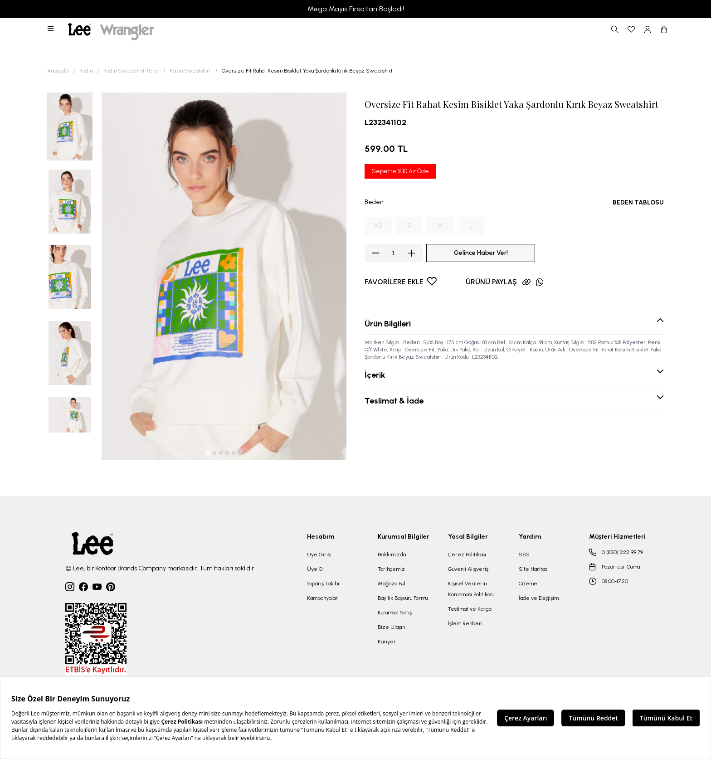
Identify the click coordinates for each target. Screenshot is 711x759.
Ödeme (528, 583)
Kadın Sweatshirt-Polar (131, 71)
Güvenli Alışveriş (468, 569)
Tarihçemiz (391, 569)
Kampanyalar (322, 598)
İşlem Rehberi (465, 623)
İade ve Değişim (539, 598)
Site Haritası (534, 569)
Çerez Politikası (467, 554)
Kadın (86, 71)
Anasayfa (57, 71)
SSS (524, 554)
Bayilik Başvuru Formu (403, 598)
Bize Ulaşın (391, 627)
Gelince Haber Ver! (481, 253)
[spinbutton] (393, 253)
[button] (51, 29)
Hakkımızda (392, 554)
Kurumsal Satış (395, 612)
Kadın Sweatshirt (190, 71)
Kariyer (387, 641)
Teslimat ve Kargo (470, 609)
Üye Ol (315, 569)
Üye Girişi (319, 554)
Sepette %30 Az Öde (400, 171)
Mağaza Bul (391, 583)
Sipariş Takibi (323, 583)
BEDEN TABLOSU (638, 202)
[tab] (207, 452)
